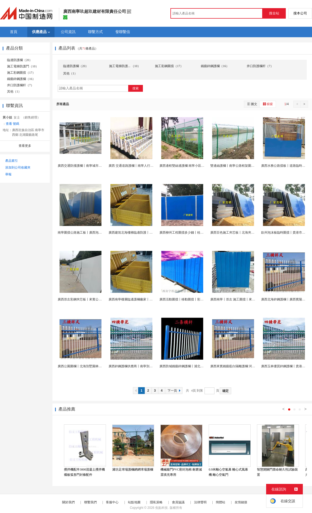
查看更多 (25, 146)
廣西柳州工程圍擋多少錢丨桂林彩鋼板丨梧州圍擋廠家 (197, 232)
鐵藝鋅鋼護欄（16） (21, 79)
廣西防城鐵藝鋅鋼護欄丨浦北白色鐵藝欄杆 (189, 366)
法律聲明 (200, 502)
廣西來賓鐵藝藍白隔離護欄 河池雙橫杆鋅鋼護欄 (243, 366)
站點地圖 (134, 502)
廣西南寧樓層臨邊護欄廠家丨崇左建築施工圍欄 (142, 299)
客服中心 (112, 502)
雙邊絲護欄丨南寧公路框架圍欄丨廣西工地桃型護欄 (246, 166)
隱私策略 (156, 502)
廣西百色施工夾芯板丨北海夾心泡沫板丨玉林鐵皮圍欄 (248, 232)
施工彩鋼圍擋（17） (21, 72)
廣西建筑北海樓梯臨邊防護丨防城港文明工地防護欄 (145, 232)
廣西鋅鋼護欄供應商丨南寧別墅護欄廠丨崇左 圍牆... (145, 366)
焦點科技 (161, 508)
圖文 (252, 104)
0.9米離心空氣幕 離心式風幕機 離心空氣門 (228, 472)
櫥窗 (267, 104)
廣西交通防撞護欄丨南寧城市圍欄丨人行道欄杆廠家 (94, 166)
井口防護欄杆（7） (20, 85)
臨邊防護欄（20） (19, 60)
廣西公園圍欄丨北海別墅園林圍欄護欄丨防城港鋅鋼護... (97, 366)
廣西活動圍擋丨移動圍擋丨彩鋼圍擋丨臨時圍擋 (192, 299)
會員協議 (178, 502)
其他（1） (14, 91)
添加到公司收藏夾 (17, 167)
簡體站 (220, 502)
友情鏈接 (241, 502)
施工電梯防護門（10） (23, 66)
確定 (225, 391)
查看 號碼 (12, 124)
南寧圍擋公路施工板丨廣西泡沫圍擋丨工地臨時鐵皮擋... (97, 232)
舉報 (8, 174)
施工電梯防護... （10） (125, 66)
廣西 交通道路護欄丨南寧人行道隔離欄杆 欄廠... (142, 166)
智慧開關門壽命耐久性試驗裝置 (277, 472)
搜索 (135, 88)
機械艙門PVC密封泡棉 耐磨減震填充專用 (181, 472)
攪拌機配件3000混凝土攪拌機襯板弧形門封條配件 (84, 472)
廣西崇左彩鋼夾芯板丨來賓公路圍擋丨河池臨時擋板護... (97, 299)
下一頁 (175, 390)
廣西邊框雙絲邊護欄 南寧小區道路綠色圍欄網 (191, 166)
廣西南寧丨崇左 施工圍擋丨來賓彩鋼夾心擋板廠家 (245, 299)
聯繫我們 (90, 502)
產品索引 (11, 161)
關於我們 (68, 502)
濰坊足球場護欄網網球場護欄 (132, 469)
